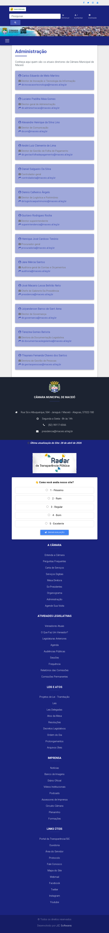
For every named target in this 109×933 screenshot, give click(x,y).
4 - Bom (54, 515)
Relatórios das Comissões (55, 670)
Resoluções (54, 722)
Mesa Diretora (54, 580)
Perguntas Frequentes (54, 561)
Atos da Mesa (54, 715)
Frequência (54, 664)
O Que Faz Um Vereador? (54, 632)
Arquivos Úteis (54, 747)
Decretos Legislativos (54, 728)
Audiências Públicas (54, 651)
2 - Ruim (54, 498)
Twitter (54, 889)
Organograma (54, 592)
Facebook (54, 883)
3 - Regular (54, 506)
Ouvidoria (54, 845)
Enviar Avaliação (54, 532)
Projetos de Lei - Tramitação (54, 696)
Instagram (54, 895)
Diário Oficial (54, 780)
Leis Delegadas (54, 709)
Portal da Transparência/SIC (54, 838)
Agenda (55, 645)
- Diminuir (65, 16)
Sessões (54, 657)
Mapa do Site (55, 870)
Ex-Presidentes (54, 586)
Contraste (92, 16)
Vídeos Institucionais (55, 786)
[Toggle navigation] (7, 41)
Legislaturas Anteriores (54, 638)
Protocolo (54, 857)
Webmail (54, 876)
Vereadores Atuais (54, 626)
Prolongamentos (54, 741)
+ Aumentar (78, 16)
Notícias (54, 767)
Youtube (54, 902)
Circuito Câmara (54, 805)
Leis (55, 703)
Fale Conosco (54, 864)
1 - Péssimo (54, 490)
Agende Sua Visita (54, 605)
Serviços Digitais (54, 574)
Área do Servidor (54, 851)
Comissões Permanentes (54, 676)
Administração (54, 599)
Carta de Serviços (54, 567)
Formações (54, 818)
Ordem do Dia (54, 734)
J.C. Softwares (64, 925)
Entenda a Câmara (54, 555)
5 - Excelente (54, 523)
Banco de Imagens (54, 774)
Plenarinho (54, 812)
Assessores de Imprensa (55, 799)
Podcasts (55, 793)
